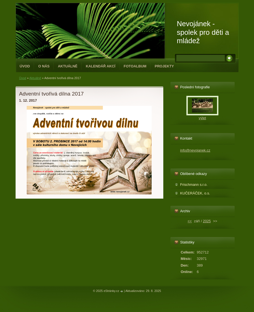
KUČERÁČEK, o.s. (195, 193)
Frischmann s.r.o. (194, 184)
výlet (202, 118)
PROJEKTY (164, 66)
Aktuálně (67, 66)
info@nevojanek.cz (195, 150)
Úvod (25, 66)
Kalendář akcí (100, 66)
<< (190, 221)
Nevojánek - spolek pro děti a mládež (203, 32)
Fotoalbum (135, 66)
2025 (207, 221)
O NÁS (44, 66)
